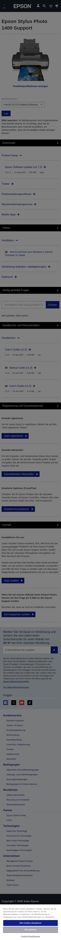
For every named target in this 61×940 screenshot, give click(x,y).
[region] (30, 922)
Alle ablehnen (30, 930)
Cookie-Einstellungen (30, 936)
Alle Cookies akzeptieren (30, 923)
